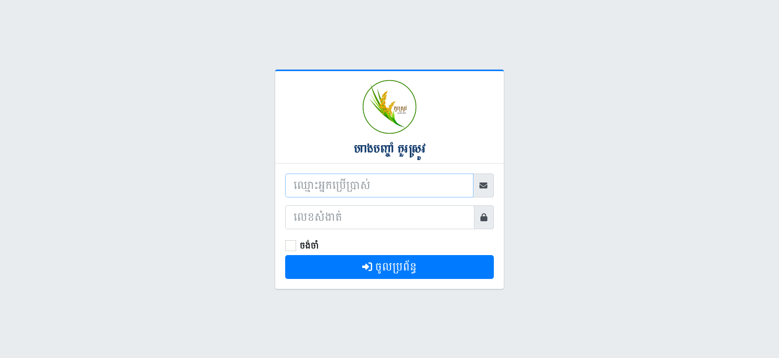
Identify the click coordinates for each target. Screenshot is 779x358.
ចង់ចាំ (309, 245)
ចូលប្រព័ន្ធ (389, 266)
